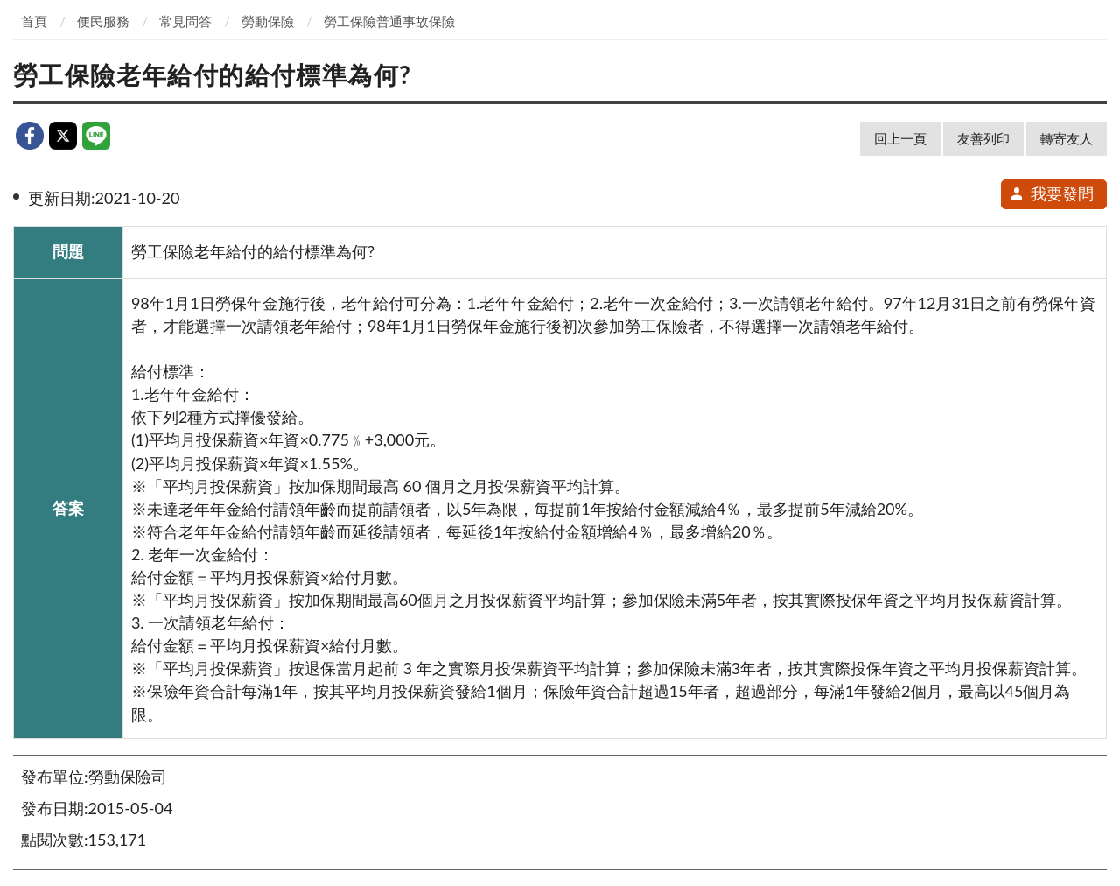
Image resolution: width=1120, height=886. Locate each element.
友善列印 (983, 138)
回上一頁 (900, 138)
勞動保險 (268, 21)
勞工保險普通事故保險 (389, 21)
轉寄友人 (1066, 138)
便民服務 (103, 21)
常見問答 (185, 21)
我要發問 (1051, 193)
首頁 (34, 21)
